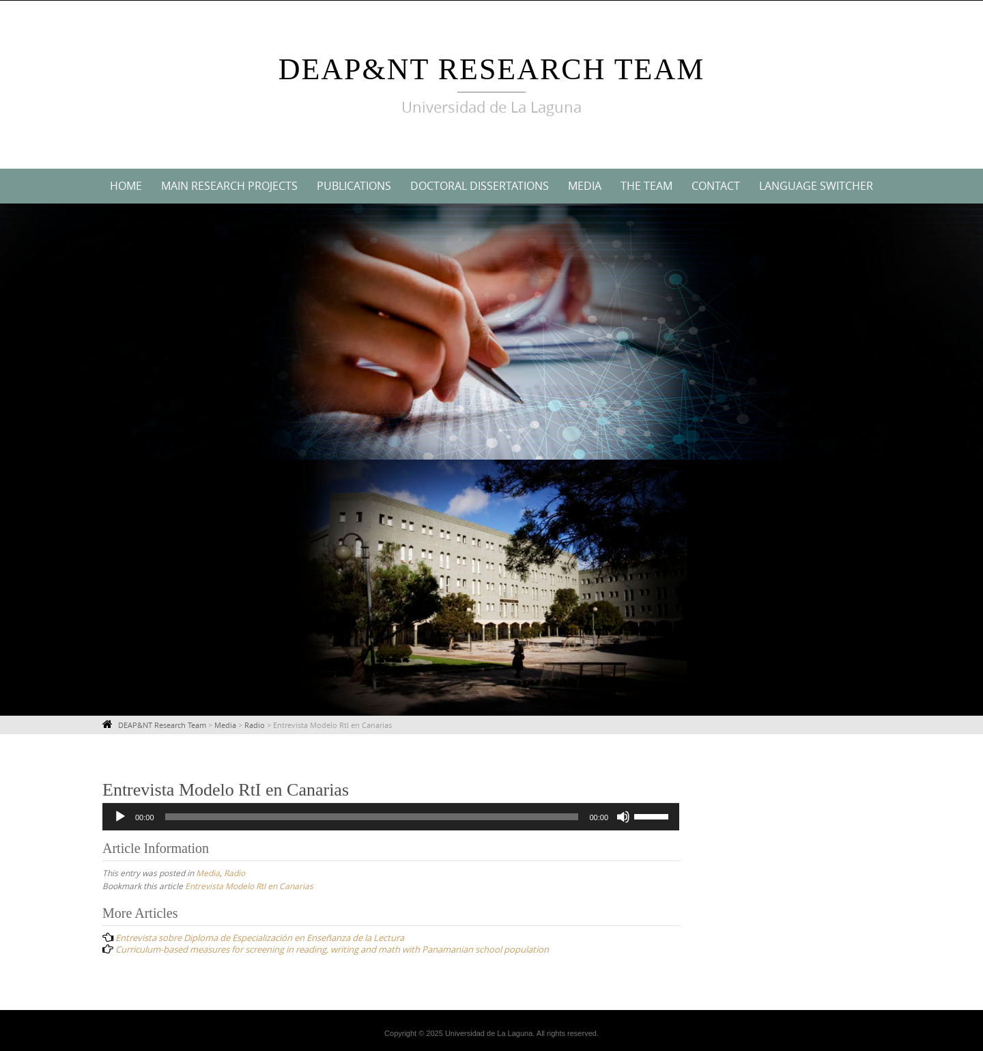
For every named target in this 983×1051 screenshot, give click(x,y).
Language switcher (816, 185)
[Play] (120, 817)
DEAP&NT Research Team (492, 69)
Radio (234, 872)
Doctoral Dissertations (479, 185)
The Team (646, 185)
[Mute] (623, 817)
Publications (354, 185)
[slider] (372, 816)
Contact (716, 185)
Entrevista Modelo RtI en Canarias (249, 885)
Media (584, 185)
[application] (390, 816)
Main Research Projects (229, 185)
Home (126, 185)
